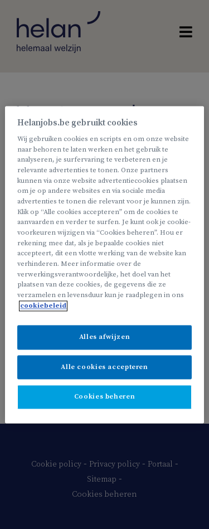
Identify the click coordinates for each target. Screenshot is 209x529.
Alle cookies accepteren (104, 367)
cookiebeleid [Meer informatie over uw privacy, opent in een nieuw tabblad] (43, 306)
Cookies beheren (104, 397)
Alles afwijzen (104, 337)
